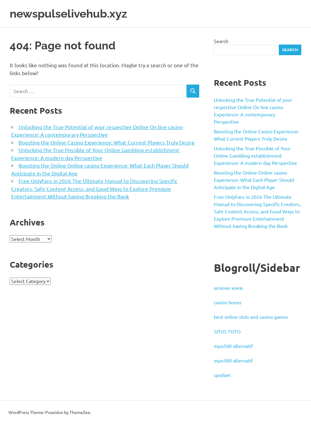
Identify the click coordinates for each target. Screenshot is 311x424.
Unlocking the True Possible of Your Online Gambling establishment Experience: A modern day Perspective (255, 155)
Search (221, 41)
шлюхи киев (228, 288)
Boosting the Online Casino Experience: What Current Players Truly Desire (107, 142)
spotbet (222, 375)
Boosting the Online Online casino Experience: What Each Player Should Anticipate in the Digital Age (254, 179)
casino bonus (227, 302)
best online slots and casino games (251, 317)
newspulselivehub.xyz (71, 13)
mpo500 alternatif (233, 346)
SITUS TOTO (227, 331)
